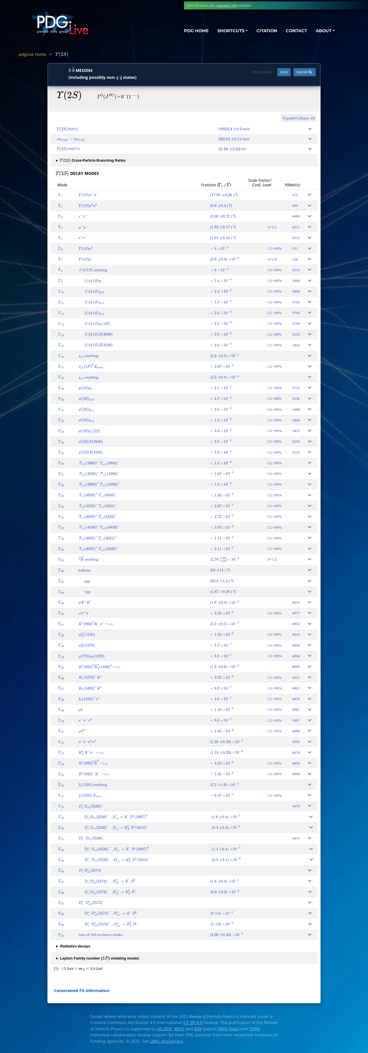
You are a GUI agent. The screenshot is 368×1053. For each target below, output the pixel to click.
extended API (226, 5)
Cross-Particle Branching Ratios (91, 160)
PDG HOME (194, 31)
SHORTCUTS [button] (230, 31)
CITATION (266, 31)
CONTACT (296, 31)
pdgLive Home (32, 54)
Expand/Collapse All (299, 118)
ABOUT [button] (323, 31)
